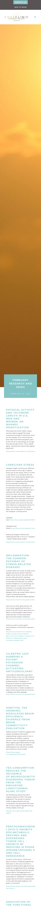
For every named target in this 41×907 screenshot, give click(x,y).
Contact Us (20, 2)
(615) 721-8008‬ (20, 7)
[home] (16, 17)
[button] (35, 17)
